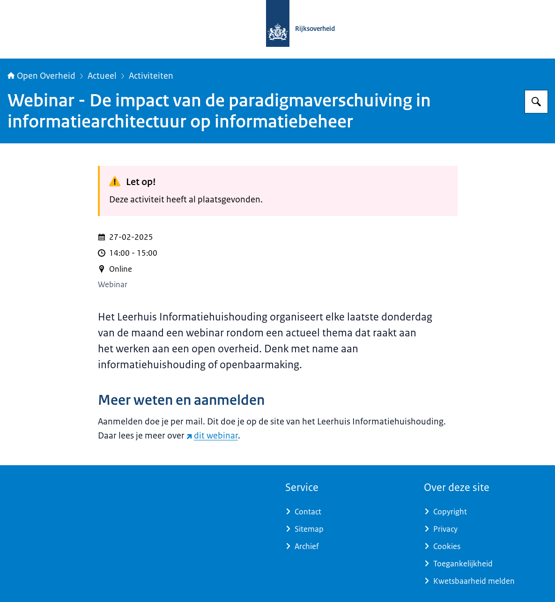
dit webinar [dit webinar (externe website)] (212, 435)
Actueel (102, 76)
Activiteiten (151, 76)
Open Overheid (41, 76)
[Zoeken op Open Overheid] (536, 101)
